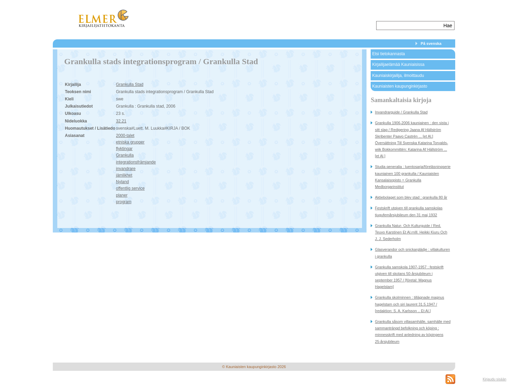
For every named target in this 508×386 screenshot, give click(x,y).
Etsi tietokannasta (388, 53)
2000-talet (125, 135)
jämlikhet (124, 175)
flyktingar (124, 148)
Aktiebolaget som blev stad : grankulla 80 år (411, 197)
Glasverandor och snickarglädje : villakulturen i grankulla (412, 252)
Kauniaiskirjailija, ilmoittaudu (398, 75)
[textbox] (409, 25)
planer (121, 195)
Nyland (122, 181)
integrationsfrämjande (136, 162)
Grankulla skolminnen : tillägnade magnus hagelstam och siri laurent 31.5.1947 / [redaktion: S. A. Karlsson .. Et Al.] (409, 304)
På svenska (431, 43)
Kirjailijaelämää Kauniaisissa (398, 64)
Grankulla (125, 155)
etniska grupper (130, 142)
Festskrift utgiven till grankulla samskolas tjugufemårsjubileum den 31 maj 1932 (408, 211)
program (123, 201)
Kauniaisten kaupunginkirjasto (399, 86)
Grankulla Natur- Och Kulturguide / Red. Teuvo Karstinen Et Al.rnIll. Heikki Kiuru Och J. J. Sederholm (411, 232)
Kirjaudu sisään (494, 379)
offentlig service (130, 188)
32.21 (121, 121)
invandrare (126, 168)
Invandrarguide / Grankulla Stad (401, 112)
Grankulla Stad (129, 84)
